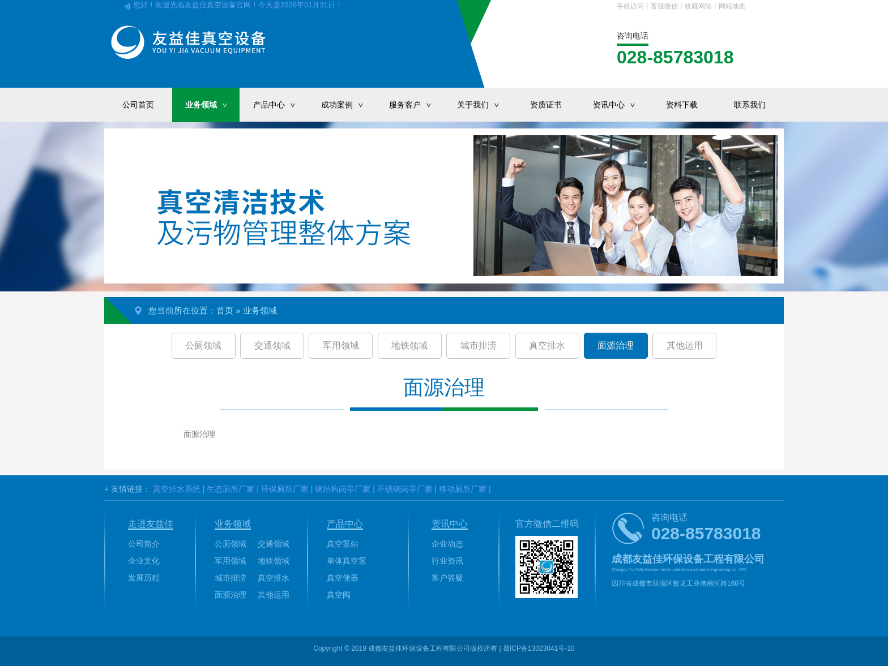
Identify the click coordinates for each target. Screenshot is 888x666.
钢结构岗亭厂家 (342, 488)
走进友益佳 (150, 523)
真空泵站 (342, 543)
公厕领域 (203, 345)
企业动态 (447, 543)
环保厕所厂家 (285, 488)
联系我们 (750, 104)
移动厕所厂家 (462, 488)
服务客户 (416, 104)
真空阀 (339, 594)
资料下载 (682, 104)
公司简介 (144, 543)
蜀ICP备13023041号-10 (539, 648)
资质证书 (546, 104)
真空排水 (547, 345)
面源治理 (615, 345)
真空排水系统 (176, 488)
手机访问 (630, 6)
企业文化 (144, 560)
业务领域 (212, 104)
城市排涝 (478, 345)
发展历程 (144, 577)
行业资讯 (447, 560)
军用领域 (341, 345)
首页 (224, 310)
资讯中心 (620, 104)
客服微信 (664, 6)
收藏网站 (698, 6)
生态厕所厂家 (230, 488)
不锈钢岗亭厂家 (405, 488)
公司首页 (138, 104)
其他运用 (685, 345)
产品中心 (280, 104)
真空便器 (342, 577)
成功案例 (348, 104)
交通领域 (272, 345)
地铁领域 (409, 345)
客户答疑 (447, 577)
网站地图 (732, 6)
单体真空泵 (346, 560)
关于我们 (484, 104)
